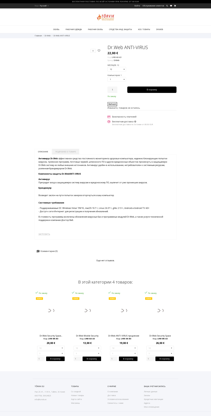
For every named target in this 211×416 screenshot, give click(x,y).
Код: (109, 57)
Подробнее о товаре (65, 151)
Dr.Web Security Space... (51, 335)
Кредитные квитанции (153, 399)
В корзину (152, 89)
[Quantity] (41, 359)
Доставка (111, 395)
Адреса (147, 403)
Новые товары (77, 395)
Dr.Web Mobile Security (87, 335)
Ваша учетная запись (155, 386)
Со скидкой (76, 391)
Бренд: (110, 60)
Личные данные (150, 391)
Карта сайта (76, 399)
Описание (43, 151)
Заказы (147, 395)
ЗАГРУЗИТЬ (44, 234)
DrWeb (116, 60)
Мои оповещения (151, 407)
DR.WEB (159, 29)
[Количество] (112, 90)
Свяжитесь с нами (115, 403)
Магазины (75, 403)
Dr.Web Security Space (160, 335)
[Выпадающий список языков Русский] (44, 5)
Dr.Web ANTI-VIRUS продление (123, 335)
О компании (112, 391)
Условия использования (118, 399)
